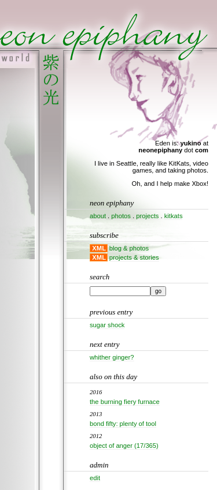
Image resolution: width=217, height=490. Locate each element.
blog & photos (129, 248)
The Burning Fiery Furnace (125, 401)
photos (121, 215)
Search (99, 276)
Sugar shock (107, 324)
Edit (95, 477)
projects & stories (134, 257)
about (98, 215)
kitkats (173, 215)
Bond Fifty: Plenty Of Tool (123, 423)
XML (99, 248)
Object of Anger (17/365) (124, 445)
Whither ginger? (112, 357)
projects (147, 215)
